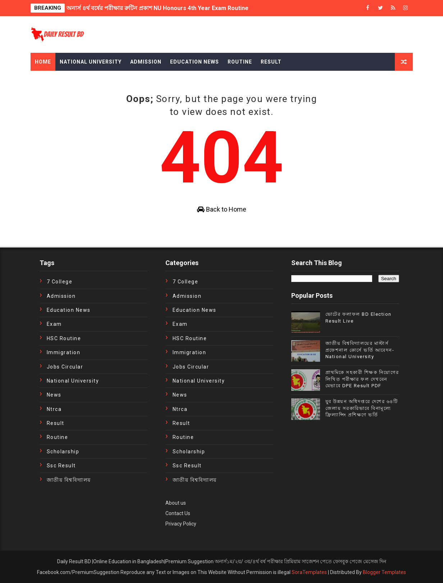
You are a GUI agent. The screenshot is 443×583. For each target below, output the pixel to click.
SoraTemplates (309, 572)
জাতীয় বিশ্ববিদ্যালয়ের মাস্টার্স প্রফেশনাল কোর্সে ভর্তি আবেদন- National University (359, 350)
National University (91, 62)
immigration (64, 352)
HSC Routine (64, 338)
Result (271, 62)
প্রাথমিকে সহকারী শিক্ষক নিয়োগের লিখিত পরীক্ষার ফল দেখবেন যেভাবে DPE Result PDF (362, 379)
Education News (194, 62)
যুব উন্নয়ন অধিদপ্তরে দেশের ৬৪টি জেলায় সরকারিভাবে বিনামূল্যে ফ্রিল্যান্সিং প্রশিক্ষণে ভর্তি (361, 408)
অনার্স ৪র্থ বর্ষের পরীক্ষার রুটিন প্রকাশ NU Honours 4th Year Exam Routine (157, 8)
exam (54, 324)
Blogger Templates (384, 572)
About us (175, 503)
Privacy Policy (180, 524)
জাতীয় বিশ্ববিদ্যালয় (69, 480)
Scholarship (63, 451)
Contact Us (177, 513)
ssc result (61, 465)
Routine (240, 62)
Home (43, 62)
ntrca (54, 409)
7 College (60, 281)
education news (69, 310)
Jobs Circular (65, 367)
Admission (145, 62)
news (54, 395)
